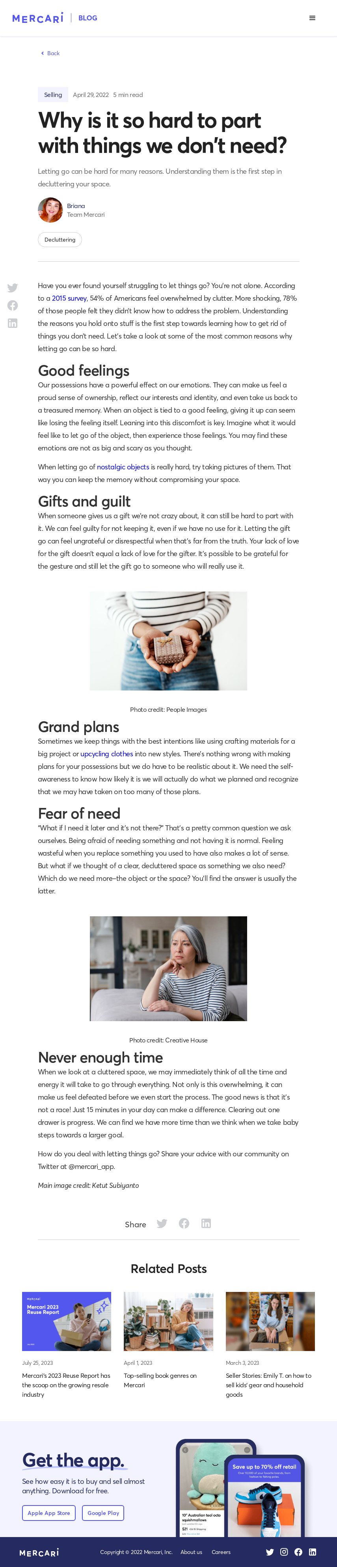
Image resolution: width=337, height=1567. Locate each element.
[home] (55, 17)
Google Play (103, 1513)
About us (191, 1552)
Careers (221, 1552)
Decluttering (60, 239)
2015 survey (69, 298)
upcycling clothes (106, 754)
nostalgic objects (123, 467)
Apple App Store (49, 1513)
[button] (312, 18)
